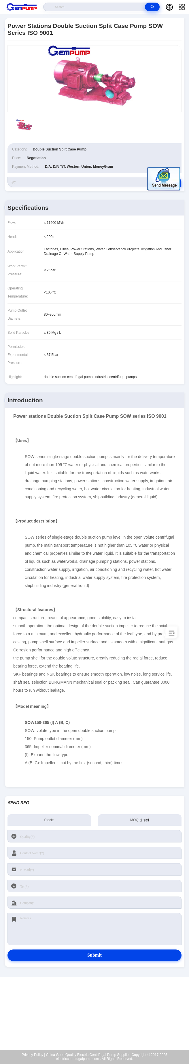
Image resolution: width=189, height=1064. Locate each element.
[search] (152, 7)
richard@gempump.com (98, 1013)
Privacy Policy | (33, 1055)
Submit (94, 955)
